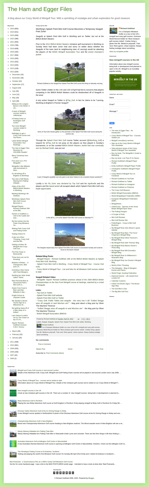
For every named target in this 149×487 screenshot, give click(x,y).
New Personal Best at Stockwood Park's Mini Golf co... (20, 283)
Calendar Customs (119, 281)
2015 (12, 62)
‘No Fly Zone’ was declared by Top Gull (61, 183)
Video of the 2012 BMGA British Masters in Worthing (21, 188)
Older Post (99, 349)
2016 (12, 58)
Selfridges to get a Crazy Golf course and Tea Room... (21, 135)
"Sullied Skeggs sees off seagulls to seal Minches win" (60, 308)
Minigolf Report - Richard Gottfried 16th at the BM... (21, 208)
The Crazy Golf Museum (121, 190)
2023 (12, 35)
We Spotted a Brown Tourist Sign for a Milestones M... (19, 303)
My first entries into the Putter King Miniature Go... (20, 223)
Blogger (91, 478)
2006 (12, 358)
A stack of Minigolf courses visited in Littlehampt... (19, 113)
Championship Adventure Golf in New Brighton (35, 421)
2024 (12, 32)
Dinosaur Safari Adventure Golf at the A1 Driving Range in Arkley (42, 411)
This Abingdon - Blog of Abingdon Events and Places (124, 269)
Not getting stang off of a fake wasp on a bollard (20, 310)
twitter (82, 322)
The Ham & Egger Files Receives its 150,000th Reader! (20, 150)
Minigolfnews (116, 204)
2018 (12, 52)
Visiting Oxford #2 (18, 234)
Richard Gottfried (128, 28)
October (15, 81)
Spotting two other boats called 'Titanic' (21, 276)
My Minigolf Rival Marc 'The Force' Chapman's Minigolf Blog (124, 234)
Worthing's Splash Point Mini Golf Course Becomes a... (21, 201)
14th (61, 90)
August (15, 88)
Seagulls (51, 322)
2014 (12, 65)
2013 (12, 68)
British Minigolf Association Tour (66, 52)
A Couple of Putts (118, 214)
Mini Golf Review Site (120, 220)
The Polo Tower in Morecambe (18, 253)
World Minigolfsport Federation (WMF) (126, 196)
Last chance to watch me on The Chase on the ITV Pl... (20, 317)
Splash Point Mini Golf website (49, 295)
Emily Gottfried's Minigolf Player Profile (126, 166)
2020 (12, 45)
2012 (12, 72)
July (14, 91)
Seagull (44, 322)
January (15, 338)
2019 (12, 48)
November (16, 78)
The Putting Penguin (119, 211)
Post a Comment (44, 344)
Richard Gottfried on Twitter (122, 181)
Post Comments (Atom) (55, 353)
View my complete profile (118, 51)
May (14, 98)
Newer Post (40, 349)
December (16, 74)
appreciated (46, 189)
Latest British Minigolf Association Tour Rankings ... (20, 143)
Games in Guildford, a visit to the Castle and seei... (20, 216)
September (16, 84)
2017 (12, 55)
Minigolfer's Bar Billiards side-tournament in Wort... (21, 168)
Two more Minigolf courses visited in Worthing (19, 128)
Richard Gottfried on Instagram (123, 184)
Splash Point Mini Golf (56, 140)
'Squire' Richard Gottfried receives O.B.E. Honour (19, 325)
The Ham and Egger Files (40, 9)
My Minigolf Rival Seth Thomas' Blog (125, 243)
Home (70, 349)
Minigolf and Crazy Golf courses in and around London (38, 370)
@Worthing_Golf (94, 140)
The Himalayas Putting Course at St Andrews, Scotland (38, 452)
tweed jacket (54, 186)
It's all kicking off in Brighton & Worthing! (20, 175)
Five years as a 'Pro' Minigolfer (19, 162)
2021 (12, 42)
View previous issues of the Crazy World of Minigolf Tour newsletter (124, 149)
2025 (12, 29)
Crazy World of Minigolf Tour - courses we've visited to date (40, 380)
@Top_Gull (70, 100)
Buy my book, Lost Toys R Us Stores (125, 158)
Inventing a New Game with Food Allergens (20, 271)
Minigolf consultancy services (123, 140)
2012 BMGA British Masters (57, 44)
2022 (12, 39)
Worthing (88, 322)
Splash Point (59, 322)
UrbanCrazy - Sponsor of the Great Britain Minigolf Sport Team (125, 208)
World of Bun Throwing (120, 265)
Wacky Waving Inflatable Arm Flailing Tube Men (35, 431)
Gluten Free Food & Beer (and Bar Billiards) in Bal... (19, 290)
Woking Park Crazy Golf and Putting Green (21, 230)
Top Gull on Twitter (44, 293)
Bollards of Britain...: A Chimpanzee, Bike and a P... (20, 265)
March (14, 331)
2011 (12, 342)
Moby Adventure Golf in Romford (30, 401)
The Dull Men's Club (119, 289)
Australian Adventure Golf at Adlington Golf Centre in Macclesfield (42, 441)
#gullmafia (92, 183)
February (15, 334)
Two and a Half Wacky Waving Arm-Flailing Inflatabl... (20, 181)
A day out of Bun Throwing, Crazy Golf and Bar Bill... (20, 239)
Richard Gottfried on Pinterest (123, 187)
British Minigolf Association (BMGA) (51, 314)
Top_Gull (55, 217)
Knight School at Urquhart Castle (18, 296)
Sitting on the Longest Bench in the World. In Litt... (21, 106)
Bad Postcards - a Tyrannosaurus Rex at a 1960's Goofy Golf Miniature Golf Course (41, 462)
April (14, 101)
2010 (12, 345)
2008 (12, 352)
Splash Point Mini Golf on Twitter (50, 298)
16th (69, 90)
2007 (12, 355)
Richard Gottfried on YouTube (123, 179)
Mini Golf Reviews (118, 217)
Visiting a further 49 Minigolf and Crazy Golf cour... (19, 247)
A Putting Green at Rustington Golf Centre (19, 121)
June (14, 94)
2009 (12, 348)
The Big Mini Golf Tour (120, 292)
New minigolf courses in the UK (124, 60)
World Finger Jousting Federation (124, 273)
